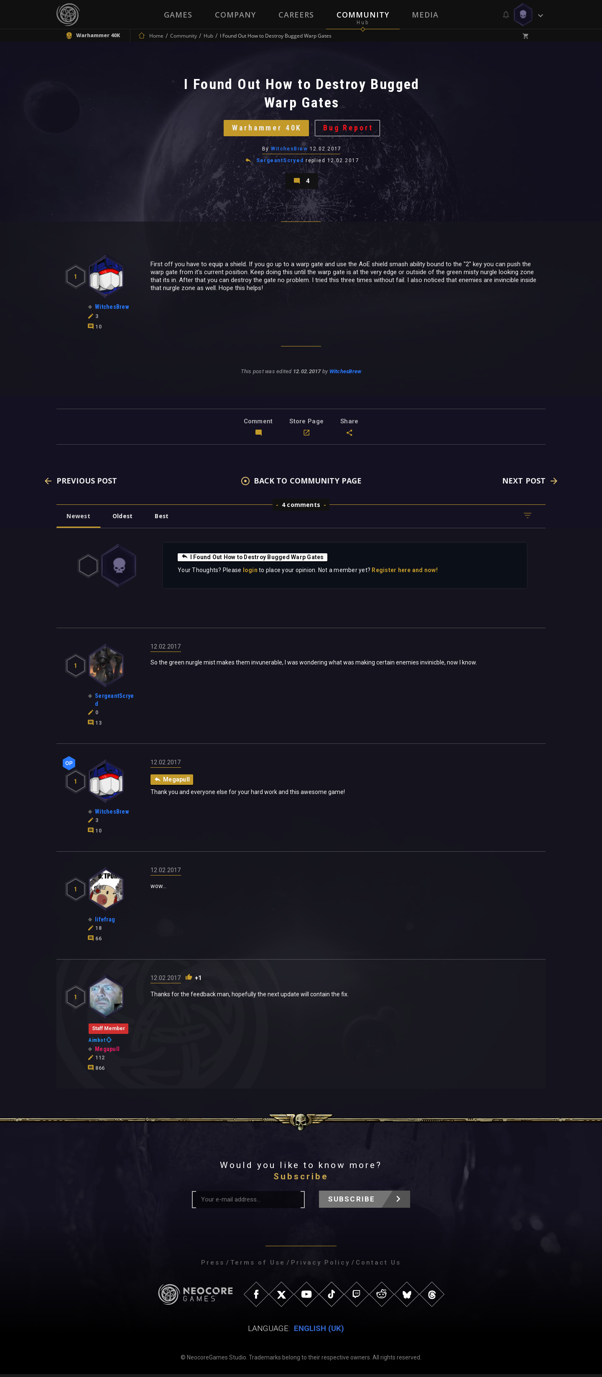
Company (235, 15)
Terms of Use (257, 1265)
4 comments (301, 508)
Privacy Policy (320, 1265)
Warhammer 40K (266, 129)
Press (212, 1265)
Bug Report (349, 129)
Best (164, 519)
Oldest (123, 519)
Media (425, 15)
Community (363, 15)
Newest (79, 519)
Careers (296, 15)
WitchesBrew (289, 150)
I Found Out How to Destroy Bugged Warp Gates (253, 560)
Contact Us (378, 1265)
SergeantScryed (280, 162)
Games (178, 15)
